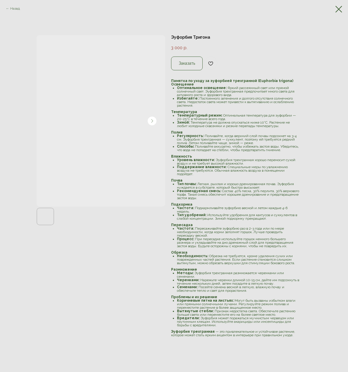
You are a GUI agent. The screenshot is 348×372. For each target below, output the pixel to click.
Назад (15, 8)
